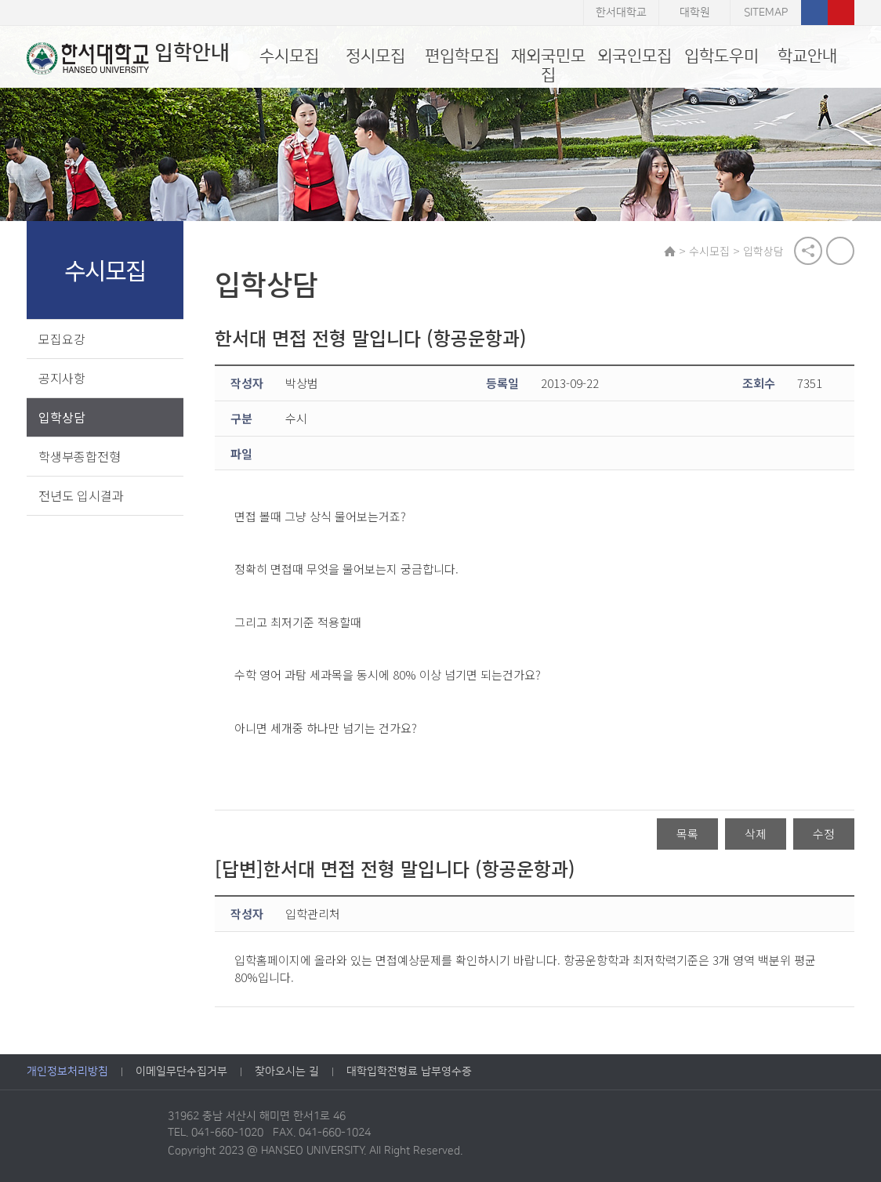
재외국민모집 (548, 65)
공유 (808, 251)
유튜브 (841, 12)
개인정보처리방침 (67, 1071)
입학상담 (61, 417)
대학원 (695, 12)
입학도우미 (721, 56)
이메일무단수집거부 (181, 1071)
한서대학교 (621, 12)
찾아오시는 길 (287, 1071)
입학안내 (128, 58)
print (840, 251)
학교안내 (807, 56)
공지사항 (61, 377)
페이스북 (814, 12)
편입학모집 (462, 56)
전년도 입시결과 (81, 495)
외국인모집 (634, 56)
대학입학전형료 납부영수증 (409, 1071)
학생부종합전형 (79, 456)
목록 (687, 833)
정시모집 (375, 56)
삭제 (756, 833)
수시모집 (289, 56)
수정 (824, 833)
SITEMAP (766, 12)
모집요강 (61, 338)
